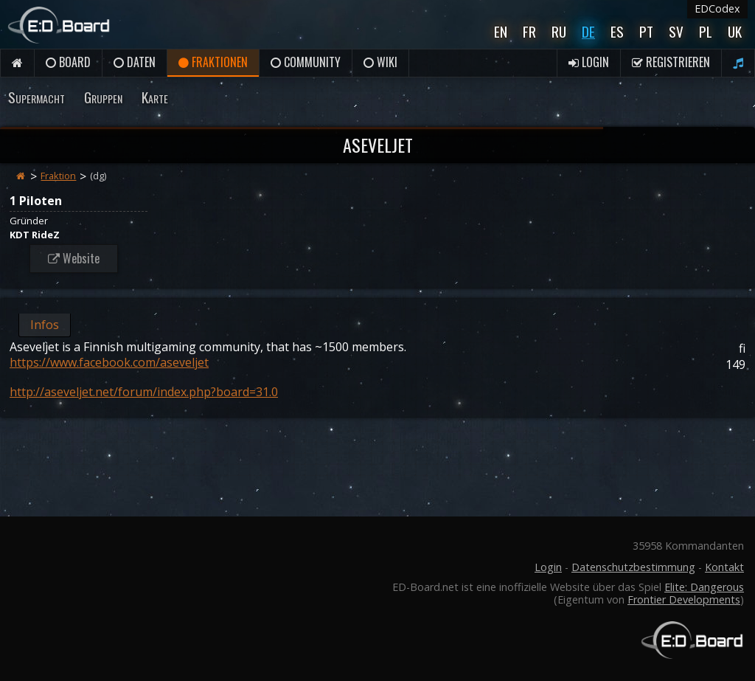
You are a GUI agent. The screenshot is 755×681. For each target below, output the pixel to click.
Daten (135, 62)
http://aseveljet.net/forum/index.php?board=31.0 (144, 392)
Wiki (380, 62)
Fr (529, 31)
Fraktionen (213, 62)
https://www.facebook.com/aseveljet (109, 362)
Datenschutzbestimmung (633, 567)
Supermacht (36, 97)
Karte (155, 97)
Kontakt (724, 567)
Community (306, 62)
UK (735, 31)
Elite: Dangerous (704, 587)
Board (68, 62)
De (588, 31)
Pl (705, 31)
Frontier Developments (683, 599)
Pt (646, 31)
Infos (44, 325)
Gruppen (103, 97)
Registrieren (671, 62)
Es (617, 31)
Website (74, 258)
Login (588, 62)
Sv (676, 31)
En (500, 31)
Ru (559, 31)
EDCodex (717, 8)
